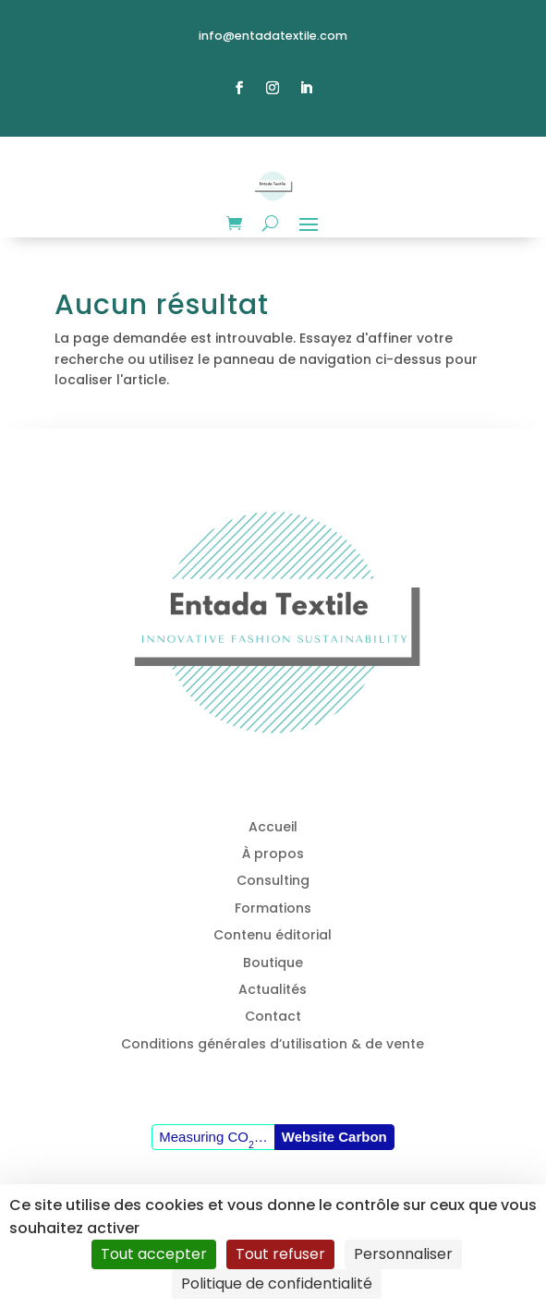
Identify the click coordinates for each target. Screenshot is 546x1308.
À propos (273, 853)
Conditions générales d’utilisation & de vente (272, 1044)
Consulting (273, 880)
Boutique (273, 962)
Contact (273, 1016)
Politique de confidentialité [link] (276, 1283)
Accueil (273, 827)
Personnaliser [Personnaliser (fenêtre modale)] (403, 1254)
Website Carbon (334, 1136)
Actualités (272, 989)
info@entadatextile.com (273, 35)
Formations (273, 908)
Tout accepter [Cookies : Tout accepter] (154, 1254)
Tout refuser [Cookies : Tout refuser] (280, 1254)
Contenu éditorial (272, 935)
